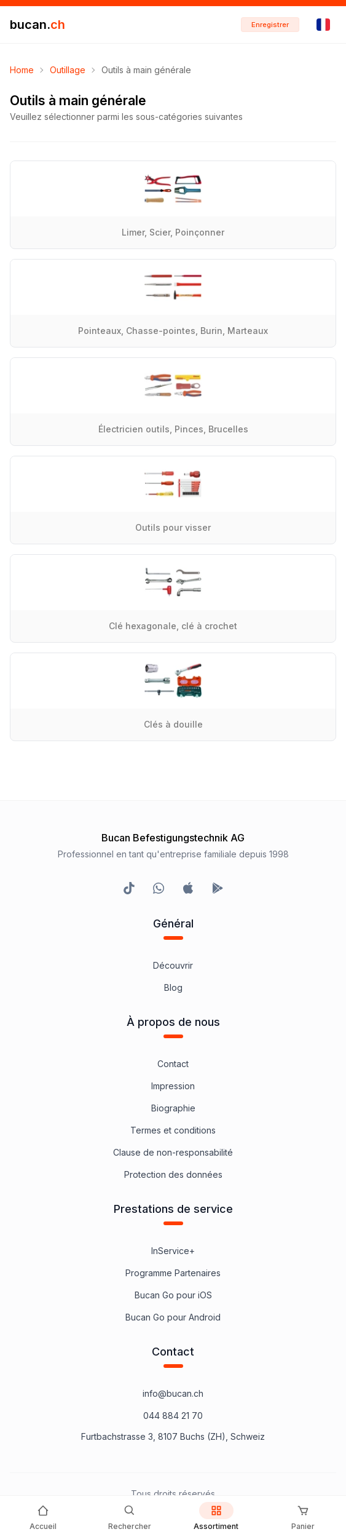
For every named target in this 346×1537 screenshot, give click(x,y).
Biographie (173, 1108)
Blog (173, 987)
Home (22, 70)
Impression (173, 1086)
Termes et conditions (173, 1130)
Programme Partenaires (173, 1273)
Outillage (67, 70)
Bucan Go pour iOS (173, 1295)
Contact (173, 1063)
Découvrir (173, 965)
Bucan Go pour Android (173, 1317)
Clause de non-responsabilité (173, 1152)
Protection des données (173, 1174)
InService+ (173, 1250)
